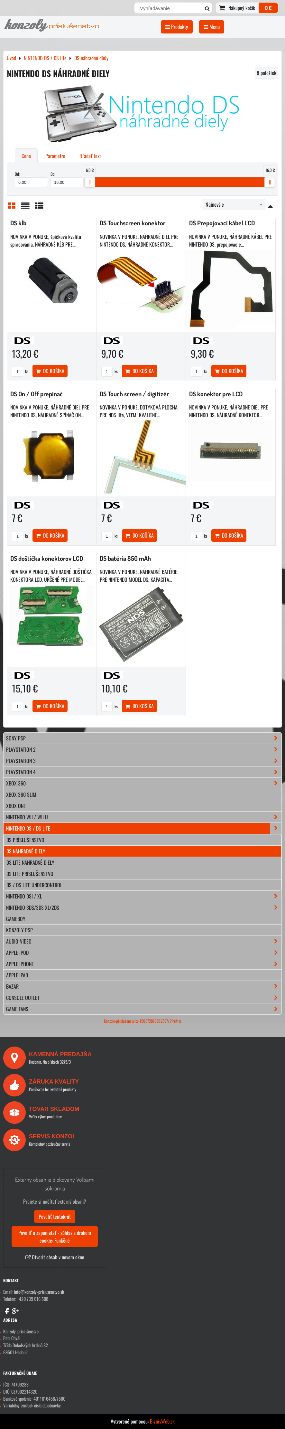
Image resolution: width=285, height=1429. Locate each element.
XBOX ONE (16, 806)
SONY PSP (143, 738)
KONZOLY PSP (19, 930)
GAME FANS (143, 1008)
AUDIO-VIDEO (143, 941)
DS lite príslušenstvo (29, 874)
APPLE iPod (143, 952)
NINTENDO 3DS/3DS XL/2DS (143, 907)
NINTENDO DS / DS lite (143, 828)
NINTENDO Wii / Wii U (143, 817)
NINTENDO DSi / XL (143, 896)
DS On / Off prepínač (36, 394)
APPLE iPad (17, 975)
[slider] (89, 182)
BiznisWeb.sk (162, 1421)
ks (20, 371)
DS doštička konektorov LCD (46, 558)
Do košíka (50, 371)
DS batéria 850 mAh (125, 558)
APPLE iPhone (143, 963)
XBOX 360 (143, 783)
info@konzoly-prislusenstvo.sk (39, 1291)
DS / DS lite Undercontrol (34, 885)
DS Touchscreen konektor (132, 223)
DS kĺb (18, 223)
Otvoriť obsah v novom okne (54, 1257)
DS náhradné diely (25, 851)
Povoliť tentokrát (55, 1216)
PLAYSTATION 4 (143, 771)
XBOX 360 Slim (21, 794)
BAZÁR (143, 986)
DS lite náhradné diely (30, 862)
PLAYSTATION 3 (143, 760)
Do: (67, 179)
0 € (268, 7)
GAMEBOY (15, 919)
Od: (31, 179)
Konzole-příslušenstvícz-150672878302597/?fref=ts (142, 1021)
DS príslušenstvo (25, 840)
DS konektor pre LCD (216, 394)
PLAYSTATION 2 (143, 749)
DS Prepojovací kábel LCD (222, 223)
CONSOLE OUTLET (143, 997)
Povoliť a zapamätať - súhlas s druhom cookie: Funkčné (54, 1236)
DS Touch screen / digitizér (134, 394)
